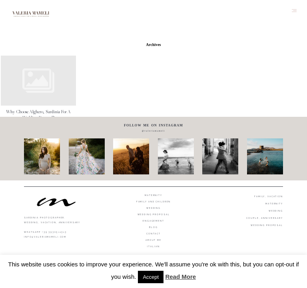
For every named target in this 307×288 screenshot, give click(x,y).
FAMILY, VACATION (268, 196)
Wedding (153, 208)
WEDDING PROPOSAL (267, 225)
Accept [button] (151, 277)
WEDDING (276, 211)
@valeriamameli (153, 131)
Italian (153, 246)
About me (153, 240)
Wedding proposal (154, 214)
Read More (180, 276)
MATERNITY (274, 203)
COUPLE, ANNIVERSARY (264, 218)
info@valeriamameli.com (45, 237)
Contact (153, 233)
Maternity (153, 195)
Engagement (153, 221)
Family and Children (153, 201)
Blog (153, 227)
